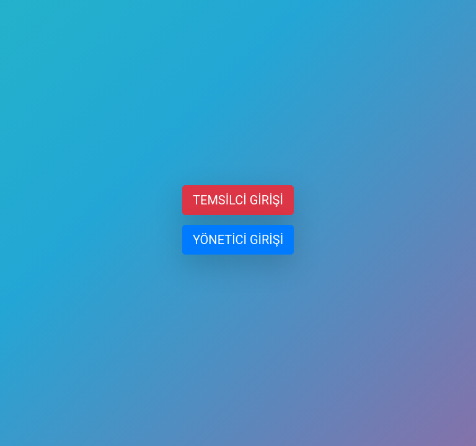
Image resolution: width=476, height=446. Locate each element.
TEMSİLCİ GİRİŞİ (238, 200)
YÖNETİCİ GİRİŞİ (238, 239)
